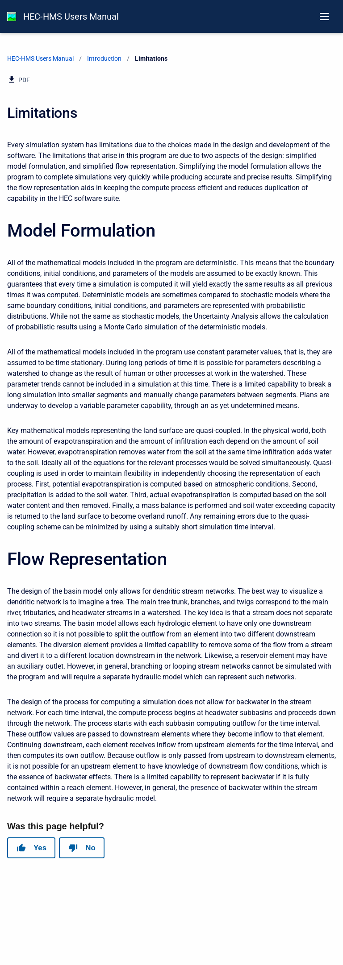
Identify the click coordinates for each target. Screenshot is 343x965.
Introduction (104, 58)
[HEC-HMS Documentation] (11, 16)
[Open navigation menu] (324, 16)
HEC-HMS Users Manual (71, 16)
